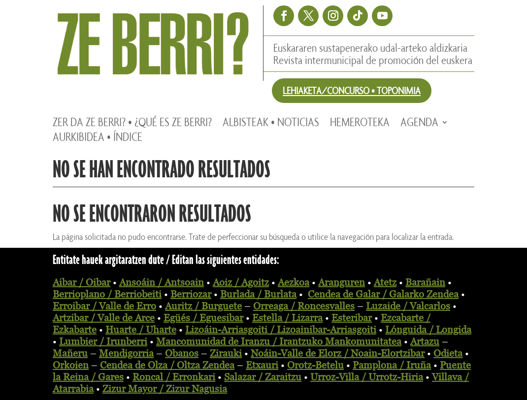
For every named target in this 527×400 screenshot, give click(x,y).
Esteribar (351, 318)
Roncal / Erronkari (173, 377)
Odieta (447, 353)
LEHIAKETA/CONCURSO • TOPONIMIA (352, 90)
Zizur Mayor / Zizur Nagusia (164, 389)
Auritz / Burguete (203, 306)
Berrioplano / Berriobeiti (107, 294)
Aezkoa (293, 282)
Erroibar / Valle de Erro (104, 306)
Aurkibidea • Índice (97, 138)
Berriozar (190, 294)
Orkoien (71, 365)
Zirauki (226, 353)
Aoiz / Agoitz (241, 282)
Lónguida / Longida (428, 329)
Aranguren (341, 282)
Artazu (424, 341)
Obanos (181, 353)
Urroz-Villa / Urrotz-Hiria (366, 377)
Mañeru (70, 353)
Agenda (419, 124)
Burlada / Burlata (258, 294)
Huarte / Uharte (140, 329)
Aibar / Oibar (81, 282)
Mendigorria (126, 353)
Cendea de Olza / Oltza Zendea (167, 365)
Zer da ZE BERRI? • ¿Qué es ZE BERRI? (132, 124)
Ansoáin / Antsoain (161, 282)
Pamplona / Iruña (392, 365)
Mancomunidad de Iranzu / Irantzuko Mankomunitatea (278, 341)
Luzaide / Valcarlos (408, 306)
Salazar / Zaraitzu (262, 377)
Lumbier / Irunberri (103, 341)
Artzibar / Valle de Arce (104, 318)
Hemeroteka (360, 124)
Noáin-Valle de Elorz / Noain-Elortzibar (338, 353)
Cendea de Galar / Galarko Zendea (383, 294)
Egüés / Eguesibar (203, 318)
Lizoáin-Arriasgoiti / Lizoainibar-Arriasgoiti (280, 329)
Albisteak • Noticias (271, 124)
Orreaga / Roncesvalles (304, 306)
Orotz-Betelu (315, 365)
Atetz (385, 282)
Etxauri (262, 365)
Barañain (425, 282)
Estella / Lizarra (287, 318)
